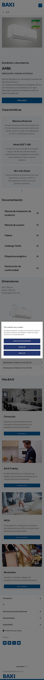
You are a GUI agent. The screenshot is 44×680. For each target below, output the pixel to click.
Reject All (22, 353)
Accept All (22, 347)
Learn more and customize (22, 341)
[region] (22, 340)
